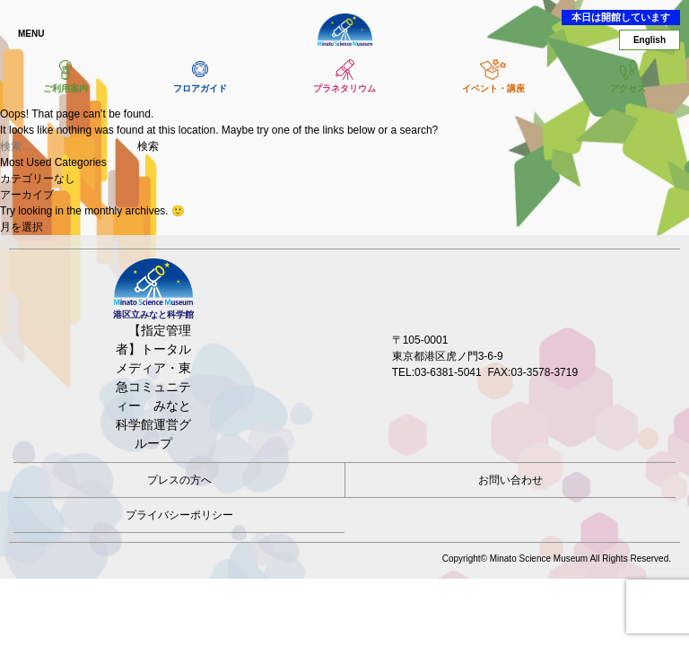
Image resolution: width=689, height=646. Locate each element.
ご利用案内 (65, 88)
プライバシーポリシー (179, 515)
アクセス (628, 88)
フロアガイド (200, 88)
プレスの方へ (179, 480)
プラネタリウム (344, 88)
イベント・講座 (493, 88)
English (649, 40)
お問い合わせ (510, 480)
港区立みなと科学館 (344, 29)
